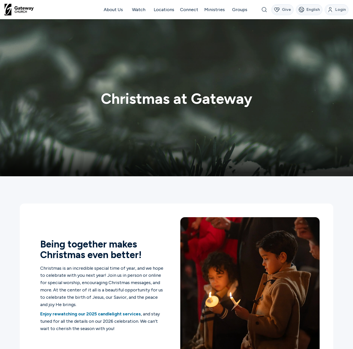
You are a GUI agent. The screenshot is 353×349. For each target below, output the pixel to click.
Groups (239, 9)
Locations (164, 9)
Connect (189, 9)
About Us (113, 9)
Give (282, 10)
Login (336, 10)
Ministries (214, 9)
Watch (138, 9)
